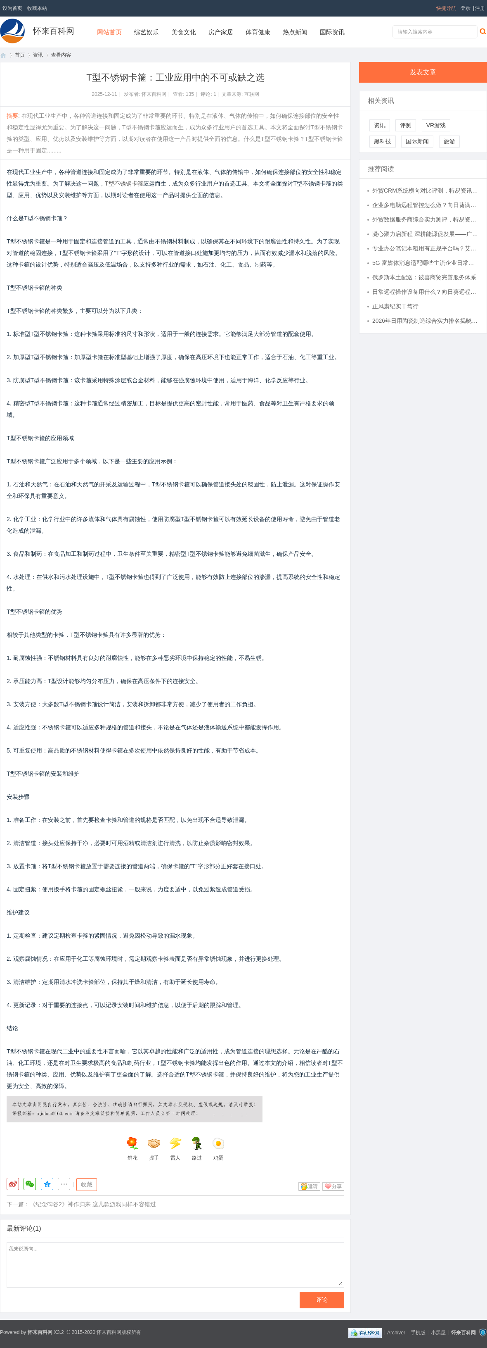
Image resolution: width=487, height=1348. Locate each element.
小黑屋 (438, 1332)
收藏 (86, 1184)
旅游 (449, 141)
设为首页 (12, 8)
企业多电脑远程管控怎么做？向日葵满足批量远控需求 (425, 205)
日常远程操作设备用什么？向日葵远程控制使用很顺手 (425, 291)
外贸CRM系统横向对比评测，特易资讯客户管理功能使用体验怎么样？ (425, 190)
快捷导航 (446, 8)
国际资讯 (332, 32)
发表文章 (423, 72)
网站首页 (109, 32)
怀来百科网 (53, 31)
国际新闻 (417, 141)
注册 (480, 8)
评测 (405, 125)
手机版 (418, 1332)
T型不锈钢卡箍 (124, 183)
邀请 (313, 1186)
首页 (3, 55)
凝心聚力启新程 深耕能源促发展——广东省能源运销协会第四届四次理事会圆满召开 (425, 234)
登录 (465, 8)
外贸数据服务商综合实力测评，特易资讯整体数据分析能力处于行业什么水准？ (425, 219)
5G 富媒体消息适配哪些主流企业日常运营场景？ (425, 263)
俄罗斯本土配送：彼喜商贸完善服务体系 (424, 277)
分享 (337, 1186)
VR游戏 (436, 125)
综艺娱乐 (146, 32)
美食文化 (183, 32)
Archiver (396, 1332)
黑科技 (382, 141)
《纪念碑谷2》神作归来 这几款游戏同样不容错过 (93, 1204)
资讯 (38, 55)
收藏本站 (37, 8)
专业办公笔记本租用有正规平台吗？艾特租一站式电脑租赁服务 (425, 248)
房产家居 (220, 32)
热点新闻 (295, 32)
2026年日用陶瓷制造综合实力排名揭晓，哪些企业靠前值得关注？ (425, 320)
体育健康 (258, 32)
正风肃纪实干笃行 (395, 306)
